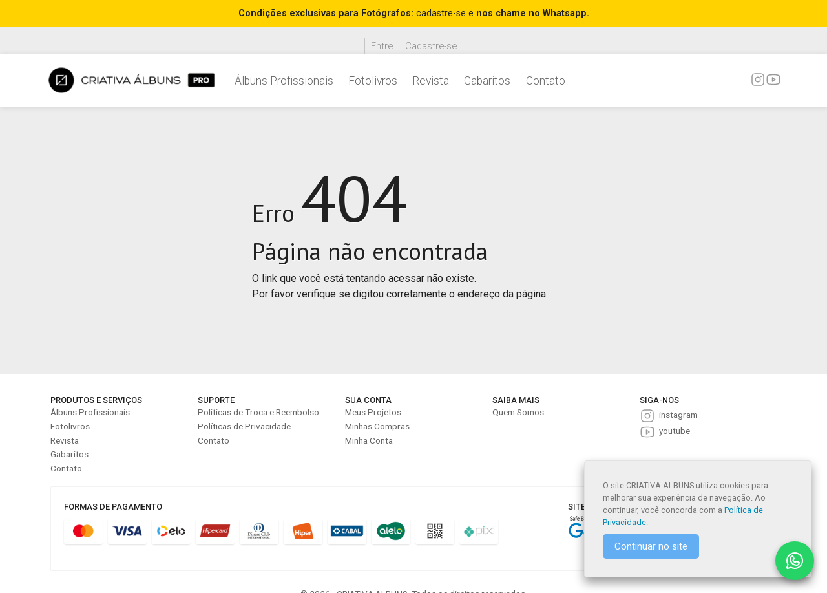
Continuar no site (650, 546)
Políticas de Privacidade (244, 426)
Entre (382, 46)
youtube (674, 431)
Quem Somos (518, 412)
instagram (678, 414)
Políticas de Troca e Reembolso (258, 412)
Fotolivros (372, 80)
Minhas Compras (377, 426)
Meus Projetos (373, 412)
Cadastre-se (431, 46)
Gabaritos (487, 80)
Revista (430, 80)
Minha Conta (369, 440)
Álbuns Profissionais (284, 80)
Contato (545, 80)
